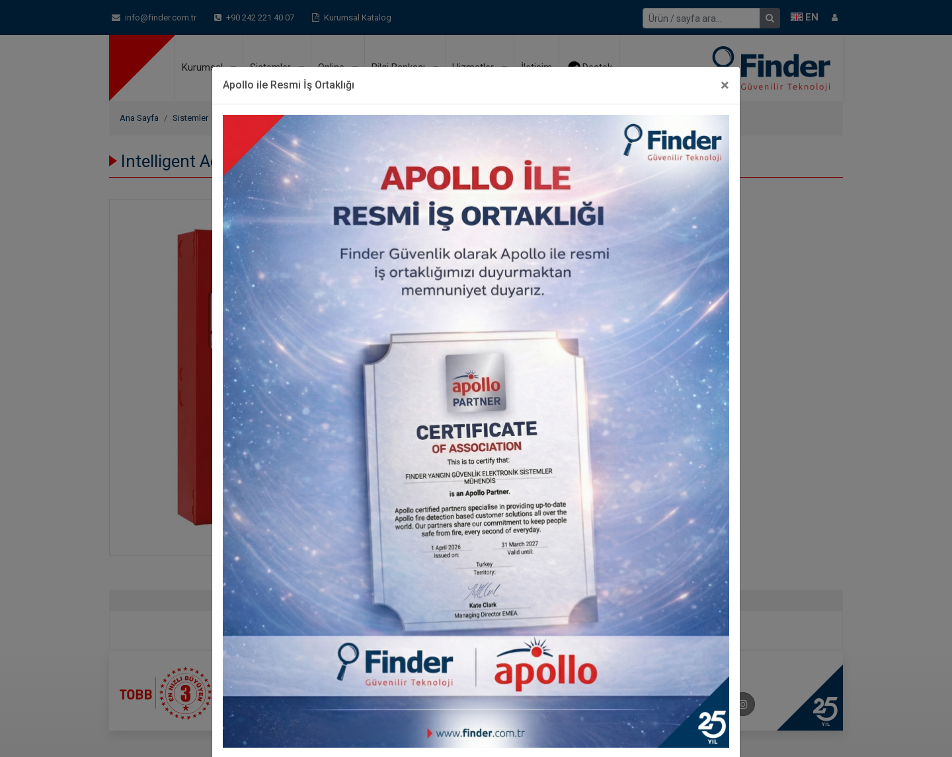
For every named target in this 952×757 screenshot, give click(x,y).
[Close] (725, 85)
